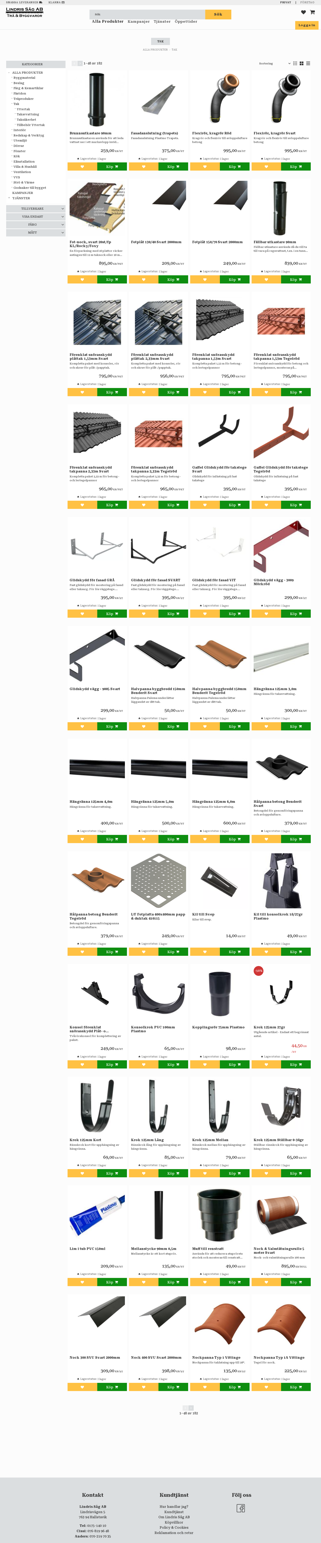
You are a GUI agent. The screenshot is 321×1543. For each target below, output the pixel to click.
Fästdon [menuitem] (20, 93)
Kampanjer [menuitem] (139, 26)
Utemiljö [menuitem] (20, 140)
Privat (285, 2)
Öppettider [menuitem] (186, 26)
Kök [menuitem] (17, 156)
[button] (303, 14)
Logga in (306, 25)
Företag (307, 2)
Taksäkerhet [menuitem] (26, 119)
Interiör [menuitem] (20, 130)
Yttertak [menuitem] (23, 109)
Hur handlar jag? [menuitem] (174, 1507)
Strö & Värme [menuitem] (24, 182)
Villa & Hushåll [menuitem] (25, 167)
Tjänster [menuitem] (162, 26)
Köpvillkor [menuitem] (174, 1522)
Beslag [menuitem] (19, 83)
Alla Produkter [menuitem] (108, 26)
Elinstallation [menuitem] (24, 161)
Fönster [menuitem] (20, 151)
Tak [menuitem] (16, 104)
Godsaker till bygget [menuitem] (30, 188)
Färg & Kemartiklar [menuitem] (28, 88)
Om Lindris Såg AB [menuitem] (174, 1517)
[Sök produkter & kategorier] (147, 14)
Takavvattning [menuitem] (28, 114)
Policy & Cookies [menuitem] (174, 1528)
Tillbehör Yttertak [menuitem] (31, 125)
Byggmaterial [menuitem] (24, 78)
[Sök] (218, 14)
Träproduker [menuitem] (24, 99)
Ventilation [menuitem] (22, 172)
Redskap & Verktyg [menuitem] (29, 135)
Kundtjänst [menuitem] (174, 1512)
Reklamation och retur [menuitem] (174, 1533)
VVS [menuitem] (17, 177)
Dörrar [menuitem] (19, 146)
